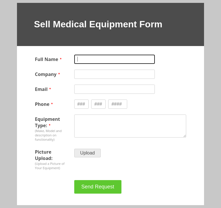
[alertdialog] (110, 24)
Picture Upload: (43, 155)
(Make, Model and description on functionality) (48, 135)
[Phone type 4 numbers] (117, 104)
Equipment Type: (47, 122)
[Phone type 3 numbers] (81, 104)
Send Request (97, 187)
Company (45, 74)
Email (41, 89)
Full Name (46, 59)
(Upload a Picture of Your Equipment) (49, 165)
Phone (42, 104)
